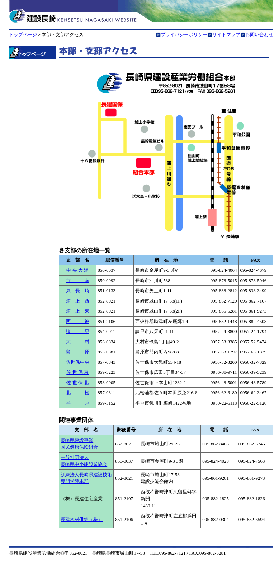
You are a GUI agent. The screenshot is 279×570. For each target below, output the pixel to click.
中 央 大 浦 (77, 270)
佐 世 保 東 (77, 372)
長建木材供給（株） (82, 519)
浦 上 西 (77, 301)
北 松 (77, 392)
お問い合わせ (259, 34)
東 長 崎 (77, 290)
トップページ (23, 34)
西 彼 (77, 321)
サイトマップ (226, 34)
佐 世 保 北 (77, 382)
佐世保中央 (77, 362)
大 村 (77, 341)
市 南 (77, 280)
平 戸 (77, 403)
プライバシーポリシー (184, 34)
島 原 (77, 351)
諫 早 (77, 331)
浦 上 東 (77, 311)
